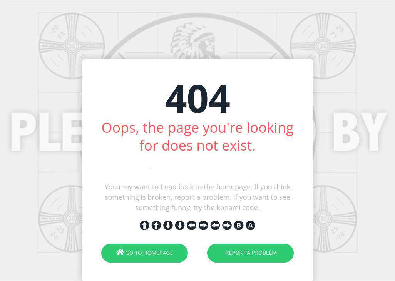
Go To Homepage (144, 252)
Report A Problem (250, 252)
